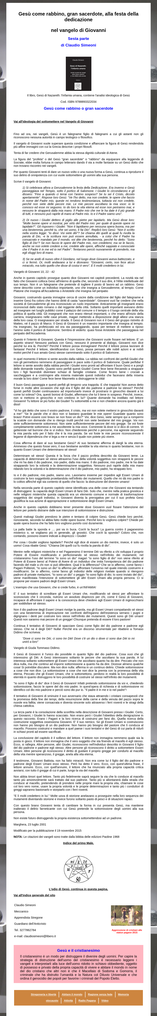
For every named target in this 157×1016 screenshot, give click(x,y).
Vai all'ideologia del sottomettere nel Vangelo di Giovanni (53, 121)
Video (105, 1000)
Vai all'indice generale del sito (34, 895)
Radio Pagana (87, 1000)
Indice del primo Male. (78, 843)
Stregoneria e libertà (43, 994)
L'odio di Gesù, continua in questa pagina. (78, 889)
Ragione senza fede (100, 994)
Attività (68, 1000)
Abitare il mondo (72, 994)
